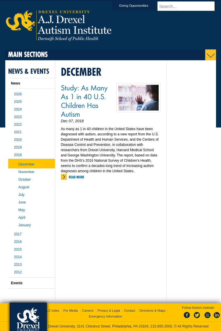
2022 (18, 125)
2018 (18, 155)
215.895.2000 (161, 326)
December (26, 164)
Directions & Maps (152, 310)
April (21, 218)
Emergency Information (105, 316)
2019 (18, 147)
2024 (18, 109)
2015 (18, 249)
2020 (18, 140)
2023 (18, 117)
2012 (18, 272)
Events (17, 283)
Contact (129, 310)
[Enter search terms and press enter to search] (189, 6)
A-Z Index (52, 310)
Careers (87, 310)
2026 (18, 94)
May (21, 210)
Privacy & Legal (108, 310)
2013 (18, 265)
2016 (18, 242)
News (15, 83)
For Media (71, 310)
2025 (18, 102)
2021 (18, 132)
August (23, 187)
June (22, 202)
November (26, 172)
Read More (76, 177)
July (21, 195)
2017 (18, 234)
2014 (18, 257)
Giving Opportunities (139, 5)
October (24, 179)
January (24, 225)
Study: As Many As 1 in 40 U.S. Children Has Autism (84, 100)
